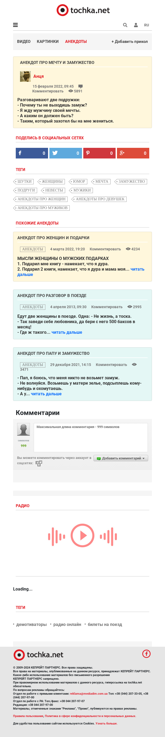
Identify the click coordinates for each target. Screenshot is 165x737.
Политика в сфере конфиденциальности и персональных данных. (90, 716)
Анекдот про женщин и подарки (53, 237)
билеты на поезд (105, 624)
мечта (102, 182)
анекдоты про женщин (41, 199)
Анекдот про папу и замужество (53, 353)
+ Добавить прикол (130, 41)
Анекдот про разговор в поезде (51, 295)
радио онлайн (67, 624)
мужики (82, 190)
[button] (136, 25)
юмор (79, 182)
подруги (26, 190)
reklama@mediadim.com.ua (89, 693)
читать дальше (67, 332)
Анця (38, 76)
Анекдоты (76, 41)
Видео (23, 41)
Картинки (48, 41)
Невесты (54, 190)
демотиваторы (31, 624)
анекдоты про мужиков (43, 208)
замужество (132, 182)
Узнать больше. (106, 723)
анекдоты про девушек (100, 199)
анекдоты (32, 249)
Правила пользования (28, 716)
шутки (25, 182)
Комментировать (106, 249)
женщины (52, 182)
